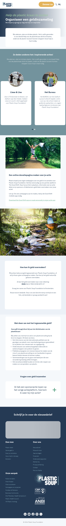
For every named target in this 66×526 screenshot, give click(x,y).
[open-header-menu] (63, 4)
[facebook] (33, 514)
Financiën (36, 456)
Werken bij (36, 462)
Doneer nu (48, 4)
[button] (32, 129)
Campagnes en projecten (13, 487)
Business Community (12, 493)
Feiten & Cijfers (10, 479)
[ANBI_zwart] (47, 500)
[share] (25, 514)
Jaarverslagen (37, 453)
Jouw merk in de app (12, 456)
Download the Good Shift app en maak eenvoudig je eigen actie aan (32, 200)
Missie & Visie (37, 450)
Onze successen (10, 484)
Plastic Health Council (12, 499)
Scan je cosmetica (11, 453)
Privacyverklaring (38, 465)
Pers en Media (37, 470)
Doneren (8, 459)
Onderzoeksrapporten (39, 459)
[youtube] (29, 514)
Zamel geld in (10, 450)
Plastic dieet (9, 447)
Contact (35, 467)
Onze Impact (9, 481)
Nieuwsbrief (36, 447)
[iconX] (41, 514)
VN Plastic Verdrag (11, 501)
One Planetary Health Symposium (16, 496)
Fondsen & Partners (12, 490)
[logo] (47, 491)
